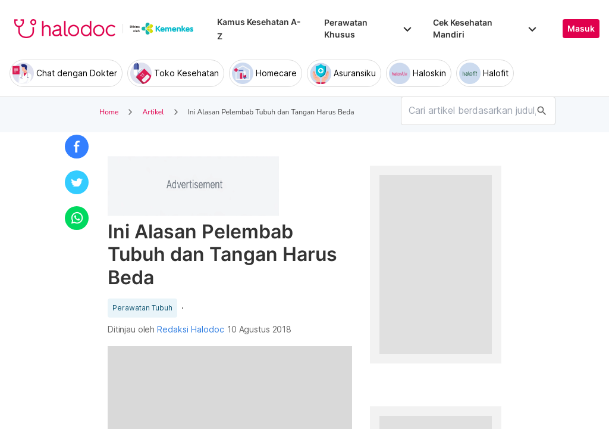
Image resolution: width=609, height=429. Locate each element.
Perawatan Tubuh (142, 308)
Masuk (581, 28)
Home (108, 112)
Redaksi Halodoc (190, 329)
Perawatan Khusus (368, 28)
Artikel (153, 112)
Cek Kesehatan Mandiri (486, 28)
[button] (76, 146)
